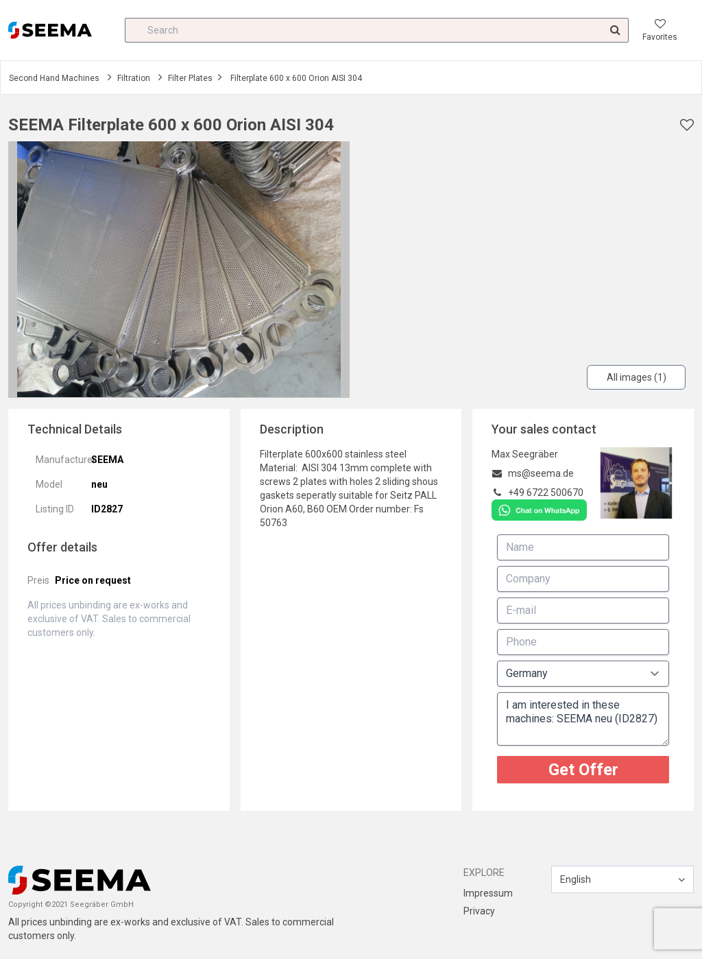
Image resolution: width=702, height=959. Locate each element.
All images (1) (636, 377)
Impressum (488, 893)
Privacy (479, 910)
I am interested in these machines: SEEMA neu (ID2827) (583, 719)
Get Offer (583, 769)
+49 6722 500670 (545, 492)
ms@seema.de (541, 473)
